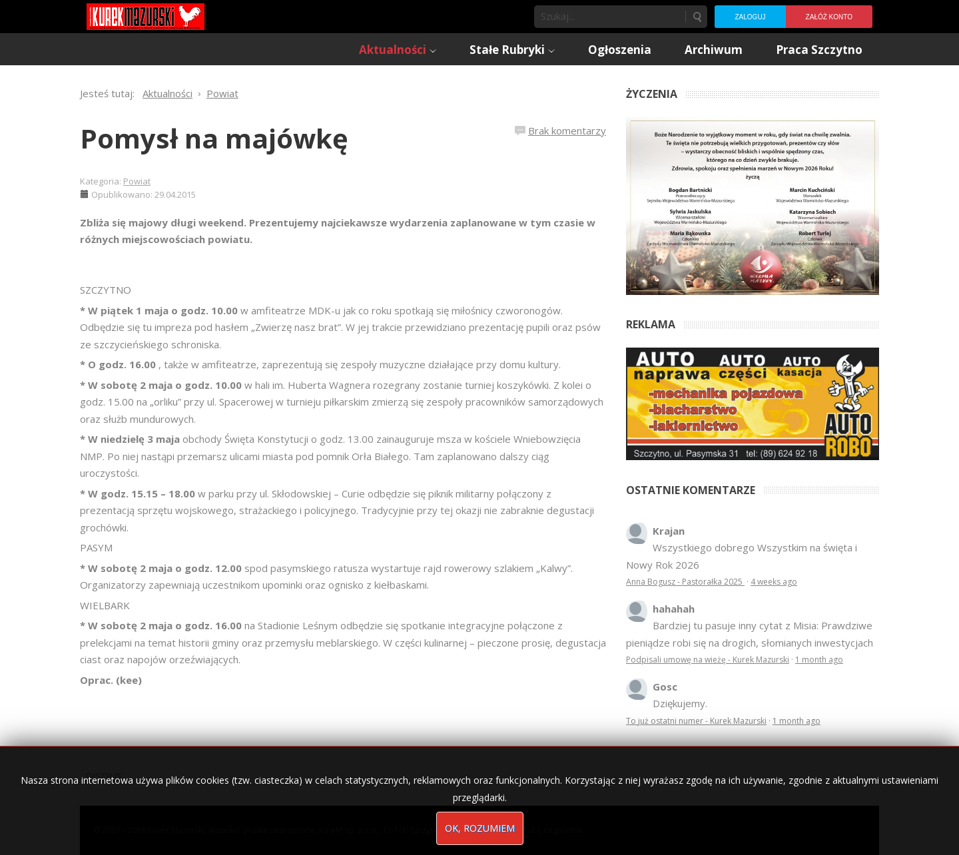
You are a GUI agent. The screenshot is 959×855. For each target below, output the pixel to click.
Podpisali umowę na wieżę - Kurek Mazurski (707, 659)
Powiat (137, 181)
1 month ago (819, 659)
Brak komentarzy (567, 130)
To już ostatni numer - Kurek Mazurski (696, 720)
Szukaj (696, 16)
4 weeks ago (774, 581)
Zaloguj (750, 17)
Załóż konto (829, 17)
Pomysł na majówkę (214, 138)
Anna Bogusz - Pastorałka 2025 (685, 581)
